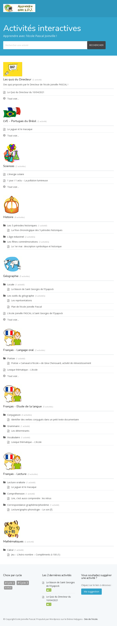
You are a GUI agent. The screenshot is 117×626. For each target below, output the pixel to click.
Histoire (8, 217)
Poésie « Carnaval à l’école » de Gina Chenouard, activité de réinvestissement (51, 363)
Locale (10, 284)
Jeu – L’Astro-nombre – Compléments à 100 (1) (35, 554)
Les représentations (21, 300)
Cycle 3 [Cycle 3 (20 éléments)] (24, 583)
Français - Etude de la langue (22, 406)
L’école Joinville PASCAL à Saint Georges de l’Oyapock (35, 313)
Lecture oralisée (16, 482)
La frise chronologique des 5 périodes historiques (36, 230)
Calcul (10, 549)
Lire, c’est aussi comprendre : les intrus (31, 498)
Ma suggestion (91, 591)
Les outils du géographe (20, 295)
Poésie (11, 358)
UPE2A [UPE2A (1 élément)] (8, 588)
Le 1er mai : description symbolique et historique (36, 246)
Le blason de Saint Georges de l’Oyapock (32, 289)
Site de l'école (91, 619)
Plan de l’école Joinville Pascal (26, 306)
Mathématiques (13, 541)
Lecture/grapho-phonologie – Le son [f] (31, 509)
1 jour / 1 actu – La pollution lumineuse (27, 180)
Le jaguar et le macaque (19, 129)
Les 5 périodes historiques (22, 225)
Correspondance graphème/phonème (28, 504)
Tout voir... (13, 98)
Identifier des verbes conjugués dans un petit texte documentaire (45, 419)
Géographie (10, 276)
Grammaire (13, 426)
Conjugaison (14, 414)
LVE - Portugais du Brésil (19, 121)
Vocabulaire (13, 437)
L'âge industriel (15, 236)
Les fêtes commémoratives (22, 241)
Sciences (8, 166)
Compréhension (16, 493)
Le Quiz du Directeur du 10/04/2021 (25, 92)
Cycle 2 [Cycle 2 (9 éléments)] (10, 582)
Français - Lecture (14, 474)
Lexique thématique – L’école (22, 369)
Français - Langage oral (18, 350)
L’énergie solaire (15, 174)
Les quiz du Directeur (17, 79)
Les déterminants (20, 430)
